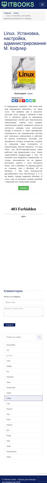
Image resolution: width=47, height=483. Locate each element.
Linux (9, 398)
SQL (8, 441)
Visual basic (12, 451)
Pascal (9, 409)
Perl (8, 414)
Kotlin (9, 393)
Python (9, 425)
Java (9, 382)
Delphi (9, 366)
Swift (9, 446)
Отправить (9, 325)
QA (8, 430)
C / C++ (10, 356)
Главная (7, 13)
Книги (16, 13)
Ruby (9, 435)
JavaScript (11, 387)
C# (8, 350)
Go (8, 371)
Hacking (10, 377)
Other (9, 457)
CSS (8, 361)
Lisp (8, 403)
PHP (8, 420)
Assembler (11, 345)
